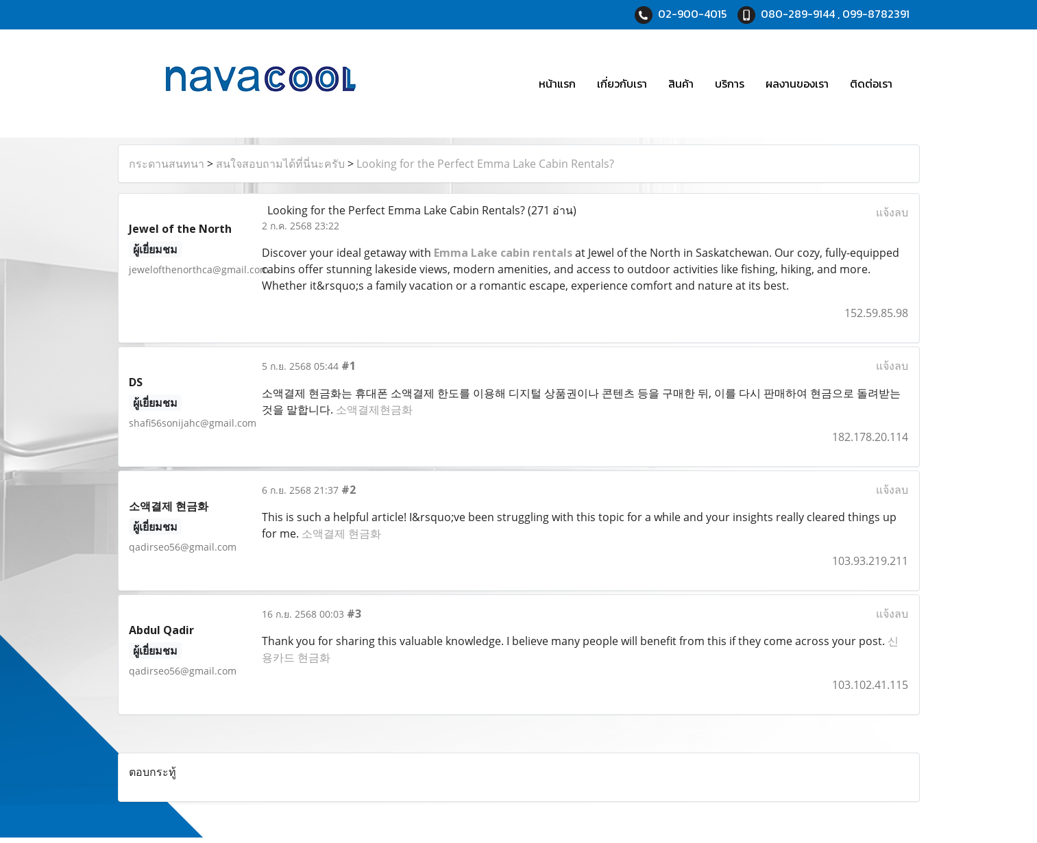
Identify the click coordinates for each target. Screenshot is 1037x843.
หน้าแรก (557, 83)
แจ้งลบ (892, 212)
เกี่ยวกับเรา (622, 83)
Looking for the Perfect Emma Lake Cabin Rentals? (485, 163)
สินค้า (681, 83)
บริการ (729, 83)
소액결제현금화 (374, 409)
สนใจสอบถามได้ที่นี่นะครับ (280, 163)
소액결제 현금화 (341, 533)
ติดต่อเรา (871, 83)
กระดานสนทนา (166, 163)
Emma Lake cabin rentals (503, 252)
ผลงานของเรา (797, 83)
